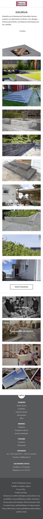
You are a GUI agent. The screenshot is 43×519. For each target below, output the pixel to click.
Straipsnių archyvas (21, 430)
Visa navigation (4, 4)
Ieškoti (39, 3)
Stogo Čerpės (21, 405)
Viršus (21, 396)
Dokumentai (21, 445)
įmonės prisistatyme (21, 433)
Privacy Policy (21, 489)
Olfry (21, 418)
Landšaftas (21, 409)
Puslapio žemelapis (21, 492)
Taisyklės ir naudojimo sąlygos (20, 486)
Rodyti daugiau (21, 287)
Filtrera (23, 31)
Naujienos (21, 427)
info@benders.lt (25, 457)
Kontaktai (21, 442)
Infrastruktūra (21, 415)
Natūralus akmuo (21, 412)
